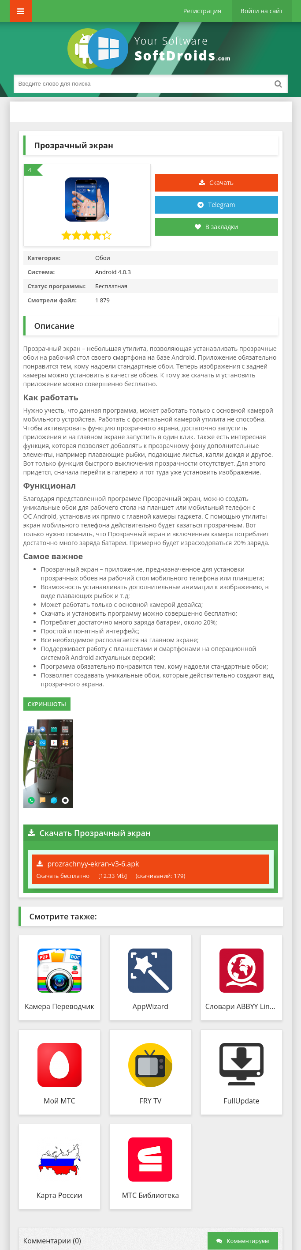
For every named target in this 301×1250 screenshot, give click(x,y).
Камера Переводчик (59, 1006)
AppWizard (150, 1006)
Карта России (59, 1195)
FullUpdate (242, 1101)
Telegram (221, 204)
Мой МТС (59, 1101)
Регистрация (202, 11)
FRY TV (151, 1101)
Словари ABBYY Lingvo (241, 1006)
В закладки (216, 226)
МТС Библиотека (150, 1195)
